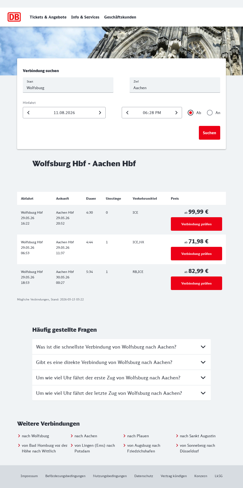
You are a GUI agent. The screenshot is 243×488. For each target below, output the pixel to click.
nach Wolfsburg (35, 435)
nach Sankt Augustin (197, 435)
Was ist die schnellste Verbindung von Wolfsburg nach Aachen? (121, 346)
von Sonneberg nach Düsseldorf (197, 448)
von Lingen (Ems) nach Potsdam (95, 448)
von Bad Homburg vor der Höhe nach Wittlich (44, 448)
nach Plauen (138, 435)
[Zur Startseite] (14, 17)
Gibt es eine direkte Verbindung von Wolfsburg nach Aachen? (121, 362)
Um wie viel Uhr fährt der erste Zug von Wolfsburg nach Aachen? (121, 377)
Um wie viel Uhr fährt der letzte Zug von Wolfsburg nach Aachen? (121, 393)
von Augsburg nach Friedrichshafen (143, 448)
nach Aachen (86, 435)
